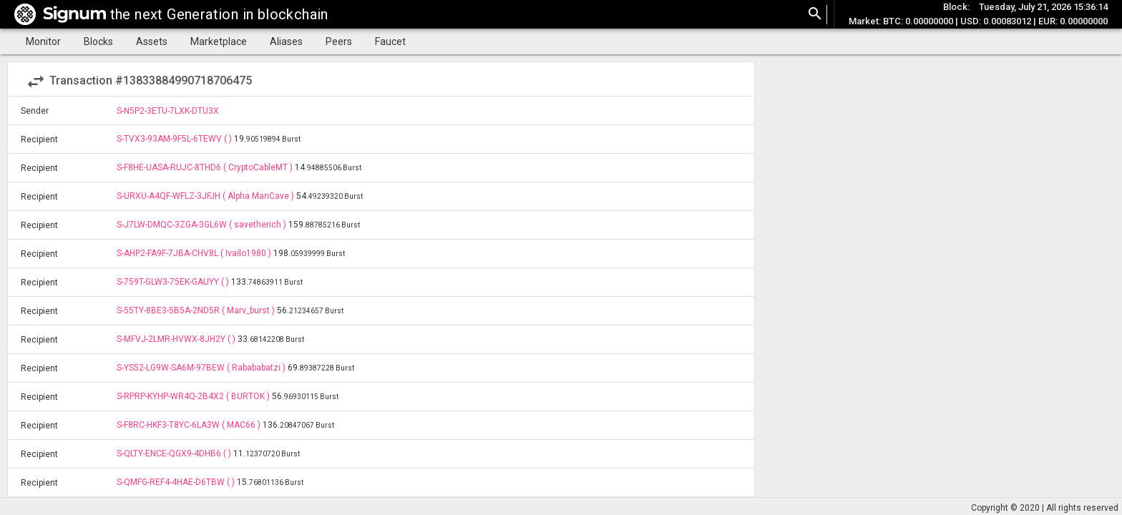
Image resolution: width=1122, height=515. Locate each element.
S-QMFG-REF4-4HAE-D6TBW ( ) (177, 482)
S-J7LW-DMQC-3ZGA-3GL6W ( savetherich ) (202, 225)
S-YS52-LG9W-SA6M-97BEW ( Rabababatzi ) (202, 368)
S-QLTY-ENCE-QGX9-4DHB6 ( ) (175, 453)
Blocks (98, 41)
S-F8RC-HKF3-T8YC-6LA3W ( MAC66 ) (190, 425)
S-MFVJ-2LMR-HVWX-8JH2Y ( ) (177, 339)
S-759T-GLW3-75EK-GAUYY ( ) (174, 282)
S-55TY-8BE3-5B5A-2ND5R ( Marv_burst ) (197, 310)
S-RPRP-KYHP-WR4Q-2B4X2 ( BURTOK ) (194, 396)
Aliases (286, 41)
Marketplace (218, 41)
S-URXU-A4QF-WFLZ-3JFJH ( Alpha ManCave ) (206, 196)
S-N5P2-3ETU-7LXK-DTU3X (168, 111)
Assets (152, 41)
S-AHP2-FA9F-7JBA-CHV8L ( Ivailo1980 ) (195, 253)
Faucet (390, 41)
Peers (339, 41)
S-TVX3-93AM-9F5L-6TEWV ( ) (175, 139)
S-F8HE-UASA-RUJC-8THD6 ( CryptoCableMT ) (206, 167)
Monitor (43, 41)
